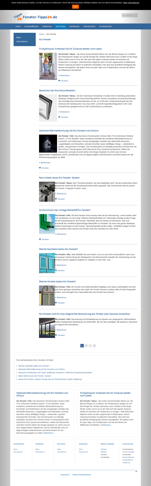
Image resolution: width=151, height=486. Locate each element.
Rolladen (104, 452)
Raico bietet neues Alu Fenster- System (59, 177)
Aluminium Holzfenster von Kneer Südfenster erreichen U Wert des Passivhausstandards (55, 372)
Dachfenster (74, 26)
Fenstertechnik (105, 26)
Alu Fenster (60, 26)
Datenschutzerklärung (82, 475)
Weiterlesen (64, 75)
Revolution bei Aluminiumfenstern (57, 90)
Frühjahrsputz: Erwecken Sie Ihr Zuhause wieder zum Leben (70, 48)
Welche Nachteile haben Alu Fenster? (58, 249)
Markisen (104, 449)
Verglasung (126, 462)
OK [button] (75, 7)
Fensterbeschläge (128, 452)
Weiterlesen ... (49, 433)
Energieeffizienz (127, 460)
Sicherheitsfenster (128, 457)
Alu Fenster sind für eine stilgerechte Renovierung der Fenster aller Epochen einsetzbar (84, 313)
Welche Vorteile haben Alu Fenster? (57, 281)
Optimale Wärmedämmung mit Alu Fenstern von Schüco (69, 130)
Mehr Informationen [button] (131, 3)
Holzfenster (47, 26)
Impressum (65, 475)
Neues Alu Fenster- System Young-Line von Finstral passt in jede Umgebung (50, 379)
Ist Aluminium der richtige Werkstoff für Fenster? (64, 210)
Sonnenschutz (89, 26)
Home (18, 26)
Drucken (63, 81)
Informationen (22, 41)
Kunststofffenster (32, 26)
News (18, 37)
